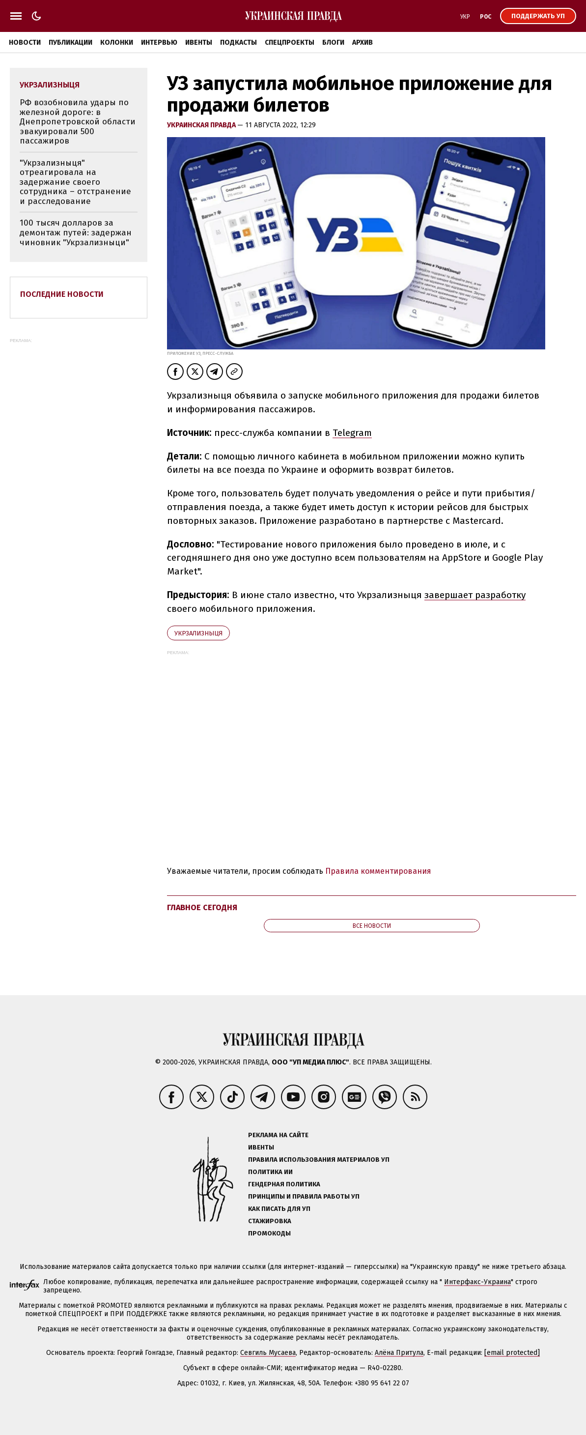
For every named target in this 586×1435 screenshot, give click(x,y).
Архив (362, 42)
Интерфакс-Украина (477, 1282)
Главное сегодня (202, 907)
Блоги (333, 42)
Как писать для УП (279, 1208)
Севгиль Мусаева (268, 1353)
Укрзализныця (198, 633)
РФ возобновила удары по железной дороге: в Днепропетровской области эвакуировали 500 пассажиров (78, 121)
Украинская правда (202, 125)
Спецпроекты (289, 42)
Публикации (70, 42)
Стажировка (269, 1221)
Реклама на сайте (278, 1135)
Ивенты (198, 42)
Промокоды (269, 1233)
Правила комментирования (378, 871)
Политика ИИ (270, 1172)
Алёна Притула (399, 1353)
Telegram (352, 432)
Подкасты (238, 42)
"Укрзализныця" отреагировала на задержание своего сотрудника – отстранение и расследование (75, 182)
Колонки (116, 42)
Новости (25, 42)
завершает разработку (475, 595)
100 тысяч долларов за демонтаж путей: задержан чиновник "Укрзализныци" (76, 232)
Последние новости (62, 294)
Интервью (159, 42)
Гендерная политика (284, 1184)
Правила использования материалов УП (319, 1159)
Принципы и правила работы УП (304, 1196)
